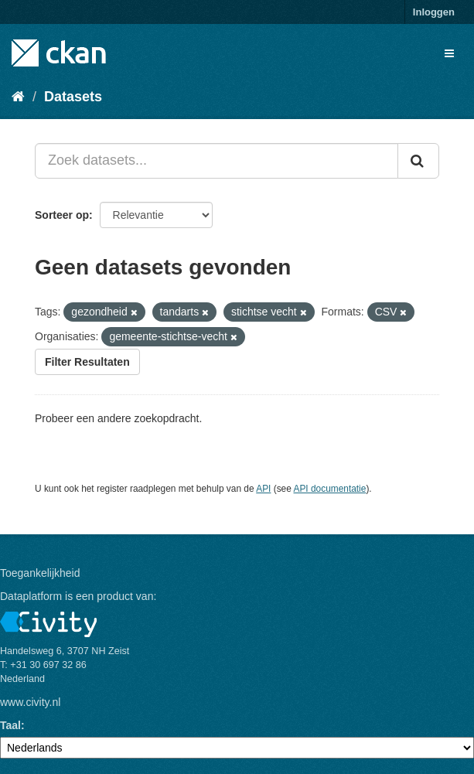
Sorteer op (62, 215)
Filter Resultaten (87, 362)
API (263, 488)
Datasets (73, 96)
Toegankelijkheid (40, 573)
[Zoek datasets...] (216, 161)
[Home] (18, 96)
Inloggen (434, 12)
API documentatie (330, 488)
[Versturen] (418, 161)
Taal (10, 725)
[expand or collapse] (449, 53)
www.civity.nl (30, 702)
